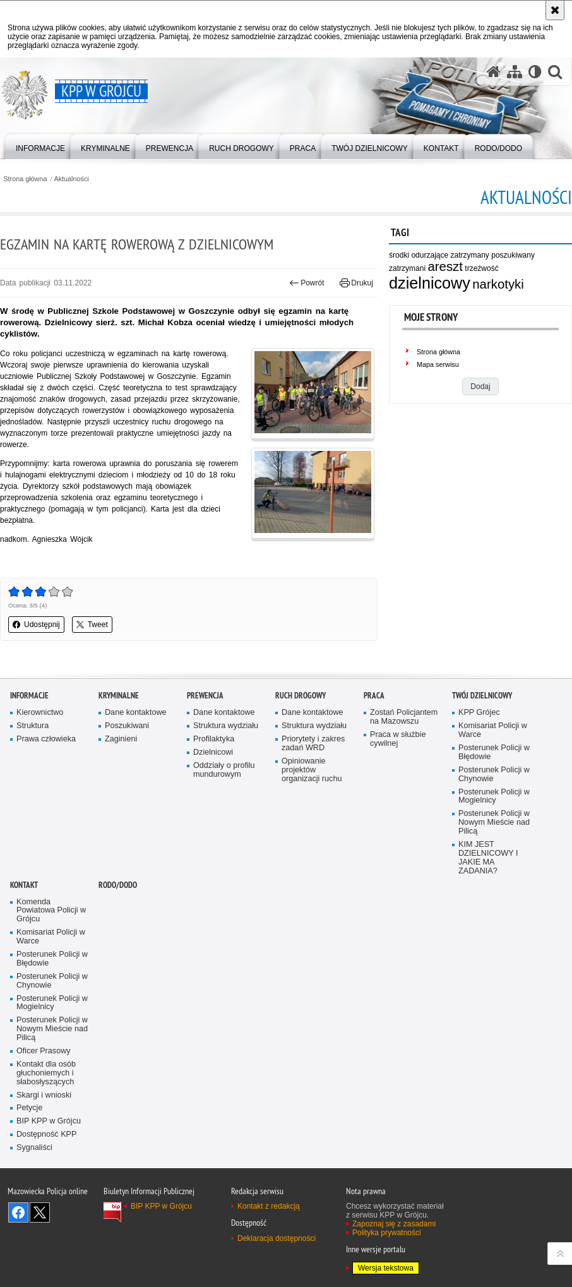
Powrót (307, 283)
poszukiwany (513, 255)
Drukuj (356, 283)
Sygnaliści (34, 1222)
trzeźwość (481, 268)
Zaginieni (121, 814)
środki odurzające (418, 255)
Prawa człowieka (46, 814)
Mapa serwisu (438, 364)
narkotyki (498, 284)
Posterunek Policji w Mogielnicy (494, 870)
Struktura (32, 800)
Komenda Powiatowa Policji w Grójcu (51, 985)
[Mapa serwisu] (514, 72)
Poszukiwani (127, 800)
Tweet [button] (92, 624)
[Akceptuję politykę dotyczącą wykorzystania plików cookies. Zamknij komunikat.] (554, 10)
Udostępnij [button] (36, 624)
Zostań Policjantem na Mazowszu (404, 791)
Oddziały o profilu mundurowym (224, 844)
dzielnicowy (429, 283)
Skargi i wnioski (43, 1169)
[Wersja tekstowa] (535, 72)
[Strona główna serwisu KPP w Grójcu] (494, 72)
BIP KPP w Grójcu (48, 1196)
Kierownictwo (39, 787)
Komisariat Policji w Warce (492, 804)
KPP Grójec (479, 787)
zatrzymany (470, 255)
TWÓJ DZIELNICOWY (482, 770)
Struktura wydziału (225, 800)
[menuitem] (40, 145)
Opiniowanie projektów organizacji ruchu (312, 845)
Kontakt (24, 959)
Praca (374, 770)
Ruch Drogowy (300, 770)
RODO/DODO (117, 959)
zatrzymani (407, 268)
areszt (445, 266)
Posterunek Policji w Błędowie (494, 826)
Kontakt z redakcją (268, 1280)
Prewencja (205, 770)
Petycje (29, 1182)
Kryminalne (118, 770)
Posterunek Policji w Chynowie (494, 849)
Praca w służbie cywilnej (398, 813)
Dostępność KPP (46, 1209)
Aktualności (71, 179)
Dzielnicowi (213, 827)
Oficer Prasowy (43, 1126)
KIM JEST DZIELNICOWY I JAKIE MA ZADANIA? (488, 932)
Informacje (29, 770)
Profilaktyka (213, 814)
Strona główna (25, 179)
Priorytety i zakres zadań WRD (313, 818)
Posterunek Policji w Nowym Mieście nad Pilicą (494, 897)
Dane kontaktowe (136, 787)
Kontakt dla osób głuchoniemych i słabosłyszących (46, 1148)
